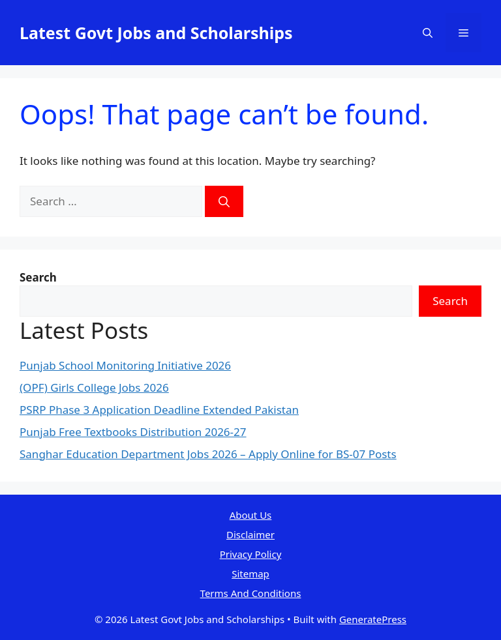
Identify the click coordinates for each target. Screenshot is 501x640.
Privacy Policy (251, 553)
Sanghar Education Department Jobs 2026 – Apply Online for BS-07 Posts (208, 453)
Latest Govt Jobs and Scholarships (156, 33)
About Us (251, 514)
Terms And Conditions (250, 593)
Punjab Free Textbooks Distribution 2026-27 (133, 431)
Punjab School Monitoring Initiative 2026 (125, 365)
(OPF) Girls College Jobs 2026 (94, 387)
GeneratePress (372, 619)
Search (450, 300)
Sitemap (250, 573)
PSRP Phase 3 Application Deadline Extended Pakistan (159, 409)
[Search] (224, 201)
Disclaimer (250, 534)
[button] (428, 32)
